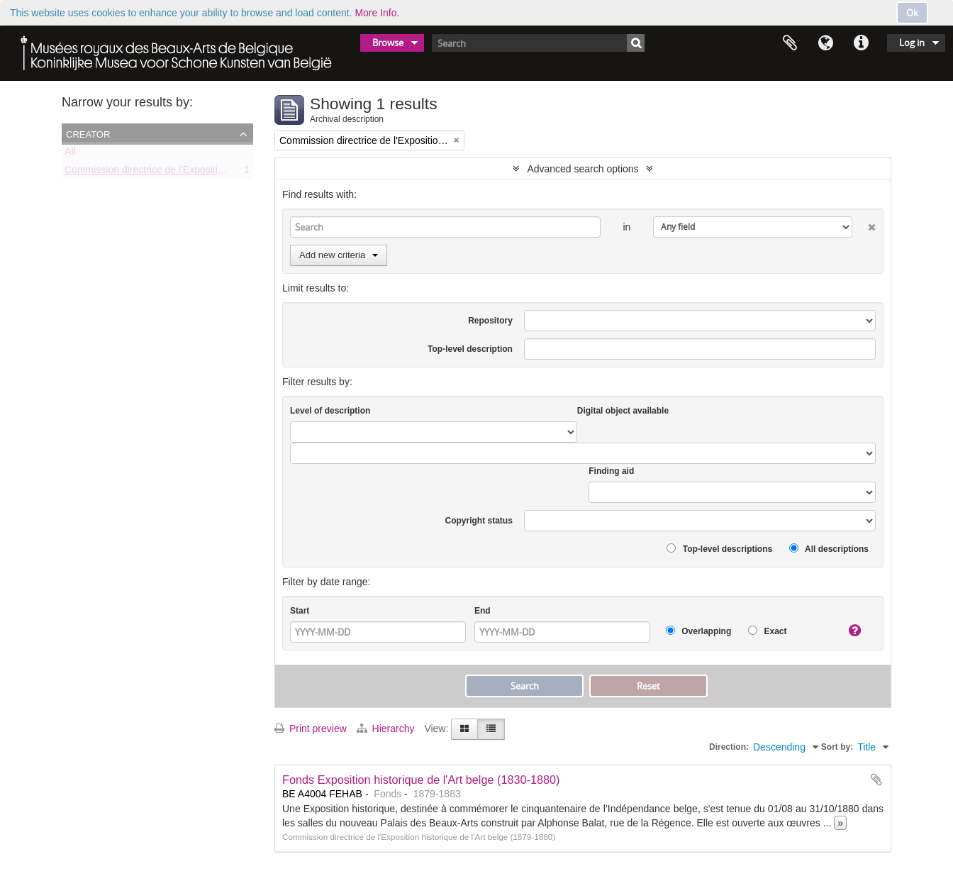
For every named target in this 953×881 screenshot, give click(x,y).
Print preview (310, 728)
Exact (767, 631)
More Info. (377, 12)
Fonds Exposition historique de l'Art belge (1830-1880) (421, 779)
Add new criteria (338, 255)
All (70, 154)
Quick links (861, 43)
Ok (912, 12)
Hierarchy (387, 728)
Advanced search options (582, 168)
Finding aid (611, 471)
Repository (490, 321)
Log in (912, 42)
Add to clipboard (876, 779)
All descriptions (829, 548)
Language (825, 43)
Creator (88, 133)
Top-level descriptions (719, 548)
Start (299, 611)
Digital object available (623, 411)
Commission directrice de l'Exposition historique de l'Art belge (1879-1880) (228, 172)
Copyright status (479, 521)
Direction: (729, 747)
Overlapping (698, 631)
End (482, 611)
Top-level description (470, 349)
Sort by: (837, 747)
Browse (387, 42)
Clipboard (790, 43)
